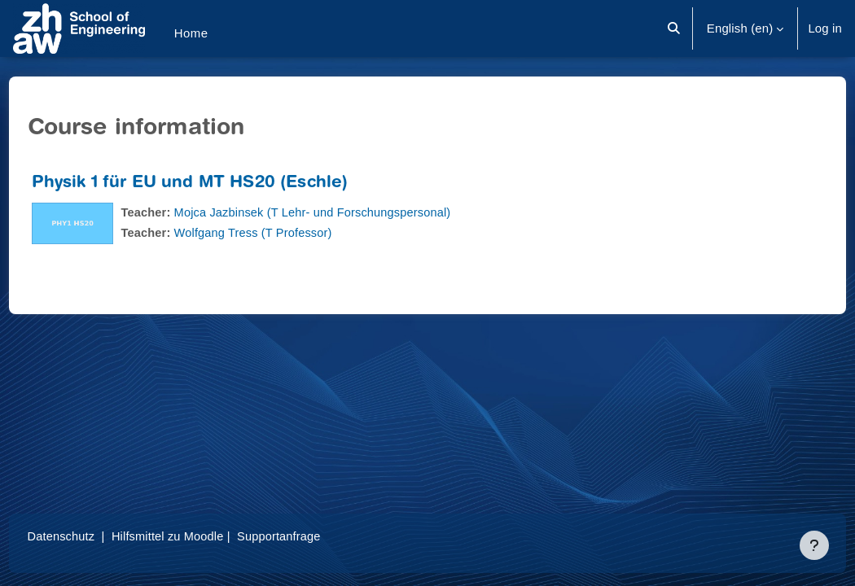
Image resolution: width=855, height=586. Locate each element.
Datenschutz (92, 536)
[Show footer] (814, 545)
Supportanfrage (315, 536)
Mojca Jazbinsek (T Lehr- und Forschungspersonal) (347, 212)
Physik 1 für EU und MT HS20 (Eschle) (220, 183)
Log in (825, 28)
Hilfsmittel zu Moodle (201, 536)
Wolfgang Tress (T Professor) (287, 232)
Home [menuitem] (191, 33)
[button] (674, 28)
